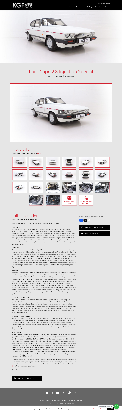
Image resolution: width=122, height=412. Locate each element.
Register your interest (94, 227)
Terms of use (58, 403)
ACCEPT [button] (110, 409)
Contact (107, 7)
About (71, 7)
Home (42, 400)
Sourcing (98, 7)
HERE (13, 366)
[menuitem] (71, 7)
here (39, 153)
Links (49, 403)
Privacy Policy (69, 403)
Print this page (91, 233)
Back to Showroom (25, 378)
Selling (89, 7)
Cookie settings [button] (98, 409)
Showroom (80, 7)
